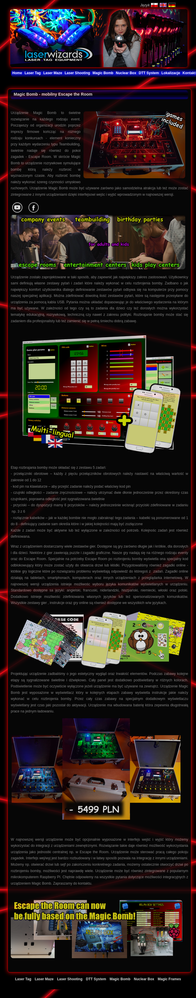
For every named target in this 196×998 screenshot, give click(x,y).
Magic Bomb (120, 979)
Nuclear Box (144, 979)
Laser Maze (44, 979)
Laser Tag (23, 979)
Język (145, 5)
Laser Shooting (69, 979)
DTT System (96, 979)
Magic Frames (169, 979)
